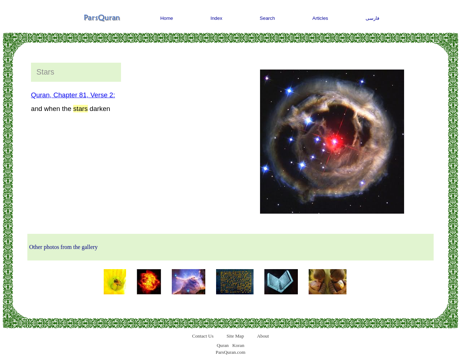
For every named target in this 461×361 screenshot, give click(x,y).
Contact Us (203, 336)
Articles (320, 18)
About (263, 336)
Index (217, 18)
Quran (223, 345)
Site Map (235, 336)
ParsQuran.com (231, 352)
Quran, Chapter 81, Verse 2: (73, 95)
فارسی (372, 18)
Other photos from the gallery (63, 247)
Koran (238, 345)
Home (166, 18)
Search (267, 18)
